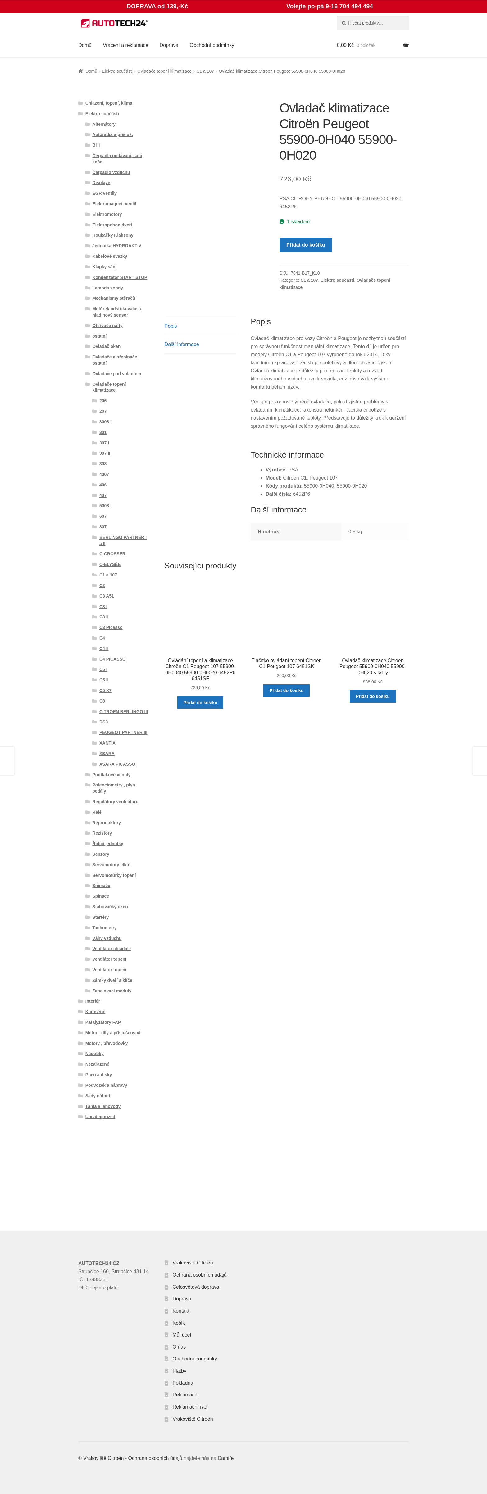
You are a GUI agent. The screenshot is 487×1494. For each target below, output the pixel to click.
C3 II (104, 616)
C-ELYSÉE (110, 564)
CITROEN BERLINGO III (123, 711)
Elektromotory (107, 214)
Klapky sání (104, 266)
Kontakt (180, 1311)
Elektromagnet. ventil (114, 203)
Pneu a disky (98, 1074)
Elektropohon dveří (112, 224)
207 (103, 411)
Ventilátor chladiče (111, 948)
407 (103, 495)
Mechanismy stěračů (113, 298)
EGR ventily (104, 193)
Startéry (100, 917)
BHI (96, 145)
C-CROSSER (112, 553)
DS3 (103, 721)
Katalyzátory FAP (103, 1022)
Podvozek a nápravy (106, 1085)
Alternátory (104, 124)
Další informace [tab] (182, 344)
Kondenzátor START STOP (119, 277)
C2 (102, 585)
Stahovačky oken (110, 906)
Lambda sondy (107, 287)
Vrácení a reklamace (125, 45)
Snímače (101, 885)
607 (103, 516)
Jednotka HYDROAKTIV (116, 245)
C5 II (104, 679)
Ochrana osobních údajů (199, 1275)
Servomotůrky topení (114, 875)
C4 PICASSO (112, 659)
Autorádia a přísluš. (112, 134)
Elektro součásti (117, 71)
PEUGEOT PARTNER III (123, 732)
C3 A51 (106, 596)
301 (103, 432)
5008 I (105, 505)
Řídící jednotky (107, 843)
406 (103, 484)
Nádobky (94, 1053)
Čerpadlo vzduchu (111, 172)
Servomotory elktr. (111, 864)
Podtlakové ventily (111, 774)
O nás (179, 1347)
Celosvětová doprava (195, 1287)
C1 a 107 (205, 71)
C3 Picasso (111, 627)
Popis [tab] (171, 326)
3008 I (105, 421)
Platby (179, 1370)
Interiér (92, 1001)
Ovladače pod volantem (116, 373)
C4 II (104, 648)
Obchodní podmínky (212, 45)
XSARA (107, 753)
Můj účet (181, 1334)
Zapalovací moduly (111, 990)
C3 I (103, 606)
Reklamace (184, 1394)
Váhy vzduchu (106, 938)
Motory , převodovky (106, 1043)
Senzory (100, 854)
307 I (104, 442)
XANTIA (107, 742)
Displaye (101, 182)
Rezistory (102, 833)
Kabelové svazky (109, 256)
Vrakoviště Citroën (192, 1262)
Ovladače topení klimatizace (164, 71)
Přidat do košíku (305, 245)
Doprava (169, 45)
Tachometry (104, 927)
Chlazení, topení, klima (108, 103)
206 (103, 400)
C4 (102, 637)
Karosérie (95, 1011)
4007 (104, 474)
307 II (104, 453)
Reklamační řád (189, 1407)
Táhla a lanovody (103, 1106)
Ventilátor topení (109, 959)
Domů (85, 45)
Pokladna (182, 1383)
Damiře (226, 1458)
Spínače (100, 896)
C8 (102, 701)
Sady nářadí (97, 1095)
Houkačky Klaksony (112, 235)
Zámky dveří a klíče (112, 980)
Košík (178, 1323)
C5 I (103, 669)
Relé (97, 812)
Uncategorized (100, 1116)
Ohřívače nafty (107, 325)
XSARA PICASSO (117, 764)
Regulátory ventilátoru (115, 801)
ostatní (99, 336)
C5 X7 (105, 690)
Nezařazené (97, 1064)
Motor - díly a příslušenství (112, 1032)
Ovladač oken (106, 346)
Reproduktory (106, 822)
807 (103, 526)
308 (103, 463)
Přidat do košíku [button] (200, 702)
